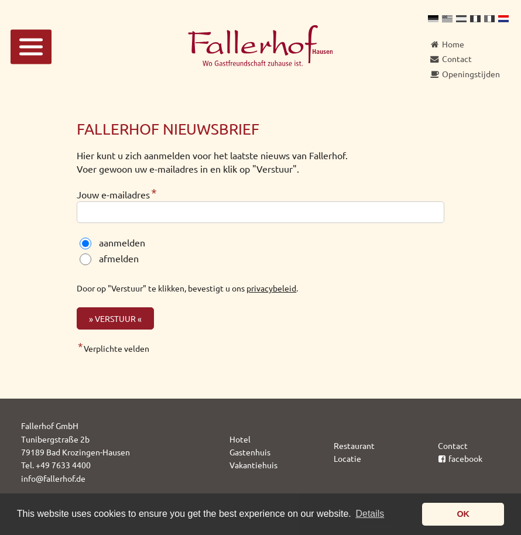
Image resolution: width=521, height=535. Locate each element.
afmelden (119, 258)
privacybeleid (271, 288)
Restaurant (354, 445)
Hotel (240, 439)
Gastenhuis (249, 452)
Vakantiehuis (253, 464)
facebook (460, 458)
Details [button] (369, 514)
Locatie (347, 458)
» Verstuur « (115, 318)
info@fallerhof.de (53, 478)
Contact (453, 445)
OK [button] (463, 514)
